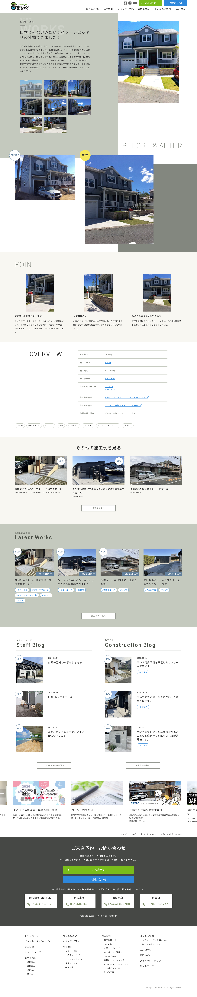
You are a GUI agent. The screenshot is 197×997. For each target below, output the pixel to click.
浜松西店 (31, 962)
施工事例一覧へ (98, 616)
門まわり (57, 492)
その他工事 (20, 492)
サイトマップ (147, 966)
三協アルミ (110, 389)
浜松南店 (31, 970)
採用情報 (69, 967)
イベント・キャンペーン (37, 941)
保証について (71, 963)
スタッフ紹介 (71, 951)
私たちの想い (93, 9)
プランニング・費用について (155, 940)
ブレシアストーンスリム (108, 425)
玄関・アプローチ (30, 492)
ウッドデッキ (110, 956)
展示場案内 (144, 9)
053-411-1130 (79, 904)
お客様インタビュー (74, 955)
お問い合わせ (176, 3)
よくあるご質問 (162, 9)
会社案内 (180, 9)
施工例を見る (98, 508)
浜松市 (108, 362)
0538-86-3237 (157, 904)
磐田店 (30, 974)
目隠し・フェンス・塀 (45, 492)
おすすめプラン (126, 9)
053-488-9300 (119, 904)
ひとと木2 (88, 425)
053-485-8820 (42, 904)
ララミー (128, 425)
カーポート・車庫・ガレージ (117, 952)
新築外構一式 (34, 425)
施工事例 (108, 9)
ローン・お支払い (73, 959)
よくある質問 (147, 935)
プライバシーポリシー (151, 960)
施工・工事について (151, 944)
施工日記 (29, 946)
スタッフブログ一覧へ (54, 765)
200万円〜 (110, 378)
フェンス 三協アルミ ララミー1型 (123, 405)
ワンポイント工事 (112, 968)
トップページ (32, 935)
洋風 (61, 425)
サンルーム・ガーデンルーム (117, 964)
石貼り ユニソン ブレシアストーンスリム (127, 397)
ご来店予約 (150, 3)
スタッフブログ (33, 952)
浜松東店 (31, 966)
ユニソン (109, 386)
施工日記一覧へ (143, 765)
